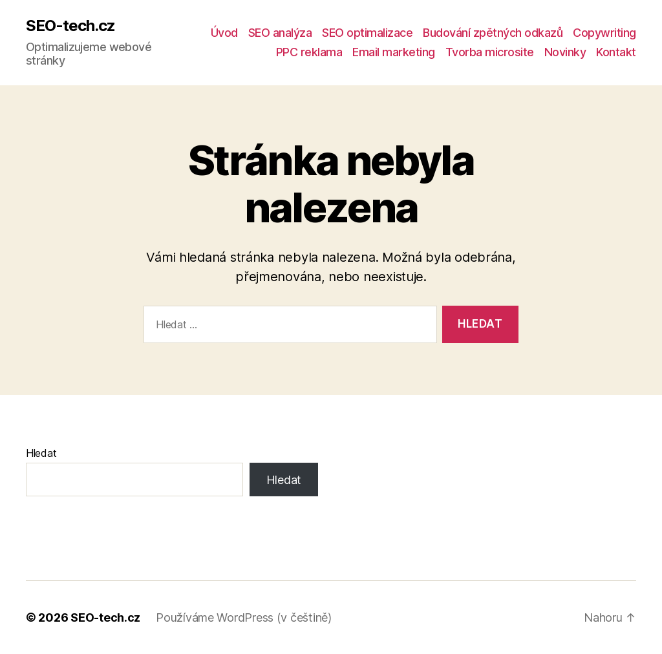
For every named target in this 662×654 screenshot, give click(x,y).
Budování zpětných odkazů (492, 32)
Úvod (224, 32)
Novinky (565, 52)
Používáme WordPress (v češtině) (244, 617)
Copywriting (604, 32)
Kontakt (616, 52)
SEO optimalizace (367, 32)
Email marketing (393, 52)
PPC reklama (309, 52)
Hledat (41, 453)
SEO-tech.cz (70, 26)
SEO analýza (280, 32)
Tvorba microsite (489, 52)
